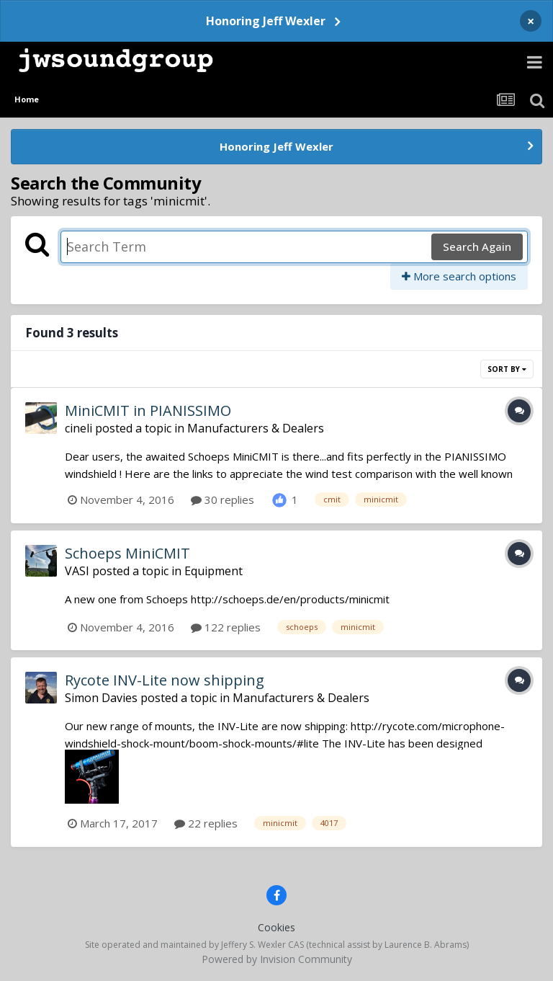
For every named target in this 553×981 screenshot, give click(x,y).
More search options (459, 276)
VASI (77, 571)
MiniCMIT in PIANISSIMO (148, 410)
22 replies (206, 823)
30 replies (222, 499)
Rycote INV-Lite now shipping (164, 680)
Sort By (506, 369)
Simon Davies (101, 698)
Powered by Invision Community (277, 959)
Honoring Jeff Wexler (265, 21)
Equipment (213, 571)
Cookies (276, 927)
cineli (78, 428)
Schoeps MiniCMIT (127, 553)
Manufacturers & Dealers (255, 428)
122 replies (226, 627)
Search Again (477, 246)
